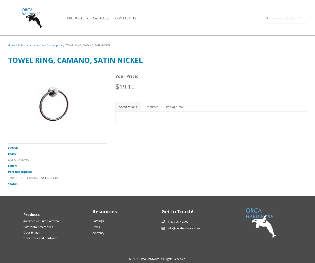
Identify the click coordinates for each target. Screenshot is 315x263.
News (96, 227)
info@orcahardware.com (184, 228)
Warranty (98, 233)
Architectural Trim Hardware (41, 221)
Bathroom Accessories (31, 45)
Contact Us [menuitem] (125, 18)
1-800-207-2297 (178, 222)
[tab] (128, 106)
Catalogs (98, 221)
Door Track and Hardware (40, 238)
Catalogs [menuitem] (101, 18)
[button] (87, 18)
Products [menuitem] (75, 18)
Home (11, 45)
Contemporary (55, 45)
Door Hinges (31, 232)
